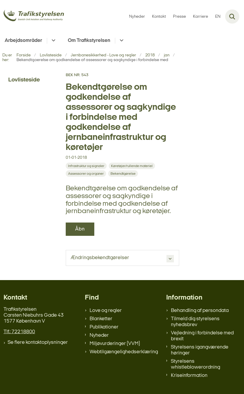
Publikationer (104, 327)
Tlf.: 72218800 (19, 331)
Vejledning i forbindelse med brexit (202, 336)
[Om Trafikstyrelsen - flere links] (120, 41)
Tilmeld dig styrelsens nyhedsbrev (195, 321)
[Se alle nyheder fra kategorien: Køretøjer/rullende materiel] (132, 166)
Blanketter (101, 318)
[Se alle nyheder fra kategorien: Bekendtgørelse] (123, 173)
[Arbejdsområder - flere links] (52, 41)
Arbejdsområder (23, 40)
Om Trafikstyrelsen (89, 40)
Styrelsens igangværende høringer (199, 350)
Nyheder (99, 335)
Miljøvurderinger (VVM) (115, 343)
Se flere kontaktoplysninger (38, 342)
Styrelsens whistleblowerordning (195, 364)
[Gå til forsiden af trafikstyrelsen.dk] (32, 16)
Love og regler (106, 310)
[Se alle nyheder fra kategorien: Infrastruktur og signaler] (86, 166)
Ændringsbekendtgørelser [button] (100, 257)
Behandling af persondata (200, 310)
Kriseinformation (189, 375)
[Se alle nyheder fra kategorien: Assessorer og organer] (86, 173)
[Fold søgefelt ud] (232, 16)
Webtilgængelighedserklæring (124, 351)
